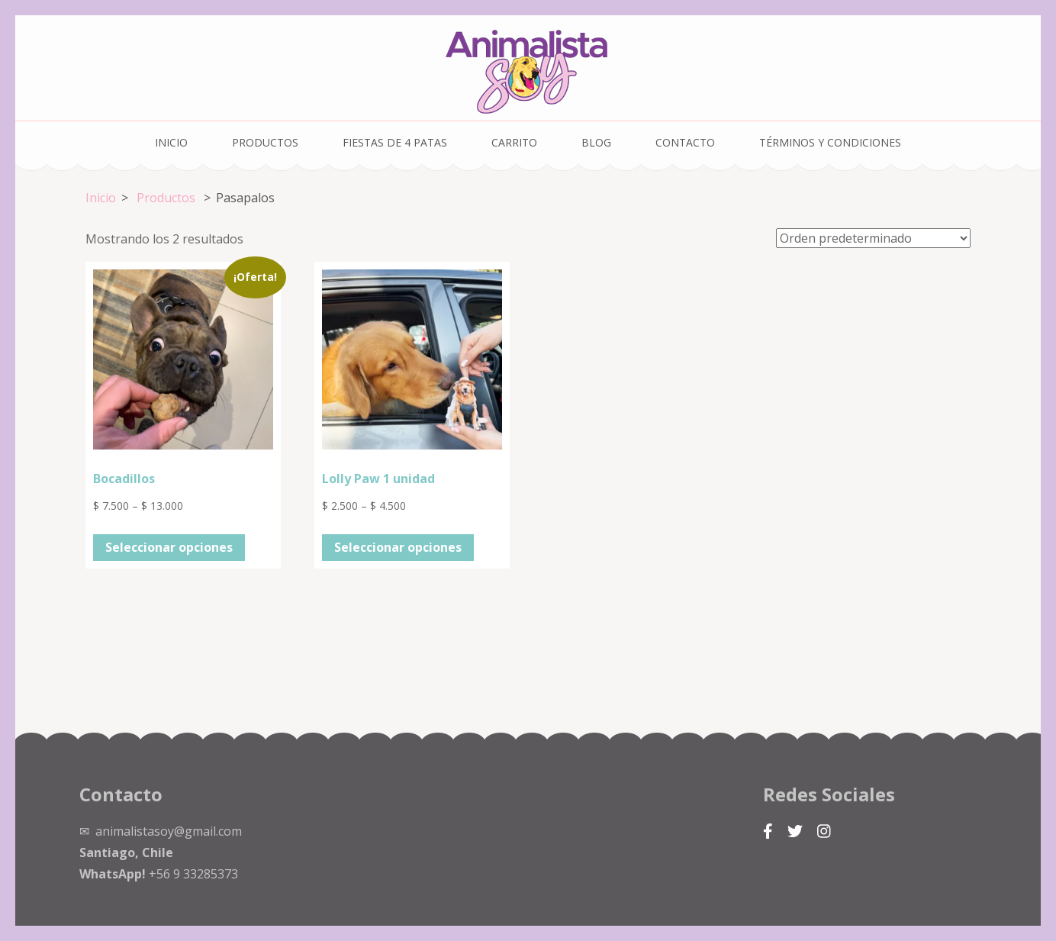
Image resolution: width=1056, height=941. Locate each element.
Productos (265, 142)
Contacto (685, 142)
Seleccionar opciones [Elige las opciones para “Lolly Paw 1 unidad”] (398, 547)
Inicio (171, 142)
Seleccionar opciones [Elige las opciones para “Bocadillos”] (169, 547)
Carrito (514, 142)
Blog (596, 142)
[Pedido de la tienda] (873, 238)
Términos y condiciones (830, 142)
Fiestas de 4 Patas (395, 142)
